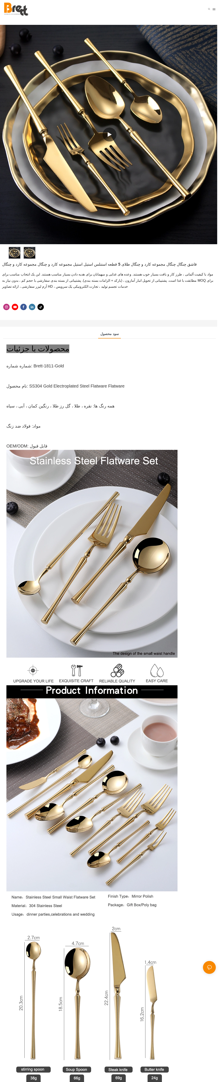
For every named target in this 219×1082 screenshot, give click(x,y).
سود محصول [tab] (109, 334)
